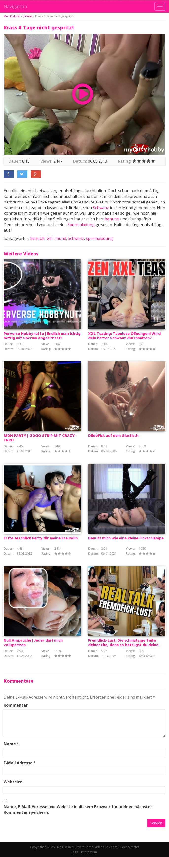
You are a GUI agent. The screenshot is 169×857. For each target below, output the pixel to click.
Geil (50, 238)
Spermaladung (81, 224)
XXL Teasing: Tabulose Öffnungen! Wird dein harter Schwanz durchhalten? (124, 336)
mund (60, 238)
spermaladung (99, 238)
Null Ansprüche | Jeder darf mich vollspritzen (33, 642)
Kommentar (16, 705)
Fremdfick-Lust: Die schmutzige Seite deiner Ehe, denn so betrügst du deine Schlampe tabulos (123, 645)
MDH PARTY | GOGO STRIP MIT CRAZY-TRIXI (40, 438)
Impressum (89, 852)
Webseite (13, 782)
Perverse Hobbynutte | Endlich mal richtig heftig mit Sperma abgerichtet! (42, 336)
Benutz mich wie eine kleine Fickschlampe (126, 538)
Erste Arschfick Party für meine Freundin (41, 538)
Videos (27, 16)
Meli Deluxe (12, 16)
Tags (74, 852)
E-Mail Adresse (18, 763)
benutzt (112, 219)
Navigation (15, 6)
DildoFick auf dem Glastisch (113, 436)
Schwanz (101, 207)
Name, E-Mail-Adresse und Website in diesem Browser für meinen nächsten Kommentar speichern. (78, 809)
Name (10, 743)
